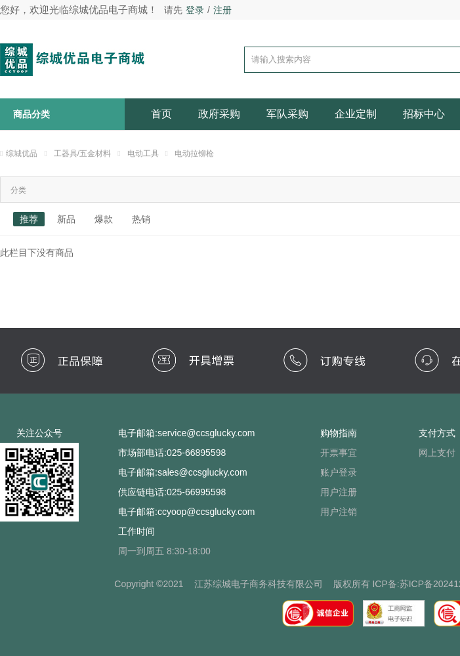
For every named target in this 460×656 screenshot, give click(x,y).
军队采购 (287, 113)
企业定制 (356, 113)
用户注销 (338, 511)
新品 (66, 219)
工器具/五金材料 (82, 153)
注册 (222, 10)
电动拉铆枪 (194, 153)
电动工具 (143, 153)
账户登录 (338, 472)
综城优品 (21, 153)
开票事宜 (338, 452)
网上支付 (437, 452)
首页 (161, 113)
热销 (141, 219)
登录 (195, 10)
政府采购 (219, 113)
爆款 (103, 219)
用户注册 (338, 492)
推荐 (29, 219)
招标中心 (424, 113)
